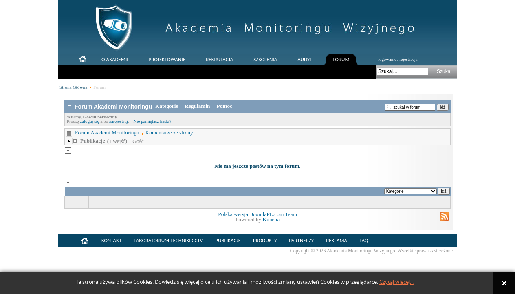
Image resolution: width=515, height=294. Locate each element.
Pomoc (225, 106)
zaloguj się (89, 121)
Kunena (271, 219)
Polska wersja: (234, 214)
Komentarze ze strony (169, 132)
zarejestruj (118, 121)
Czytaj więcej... (396, 282)
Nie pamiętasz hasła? (152, 121)
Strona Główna (73, 87)
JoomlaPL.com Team (274, 214)
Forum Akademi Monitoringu (107, 132)
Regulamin (197, 106)
